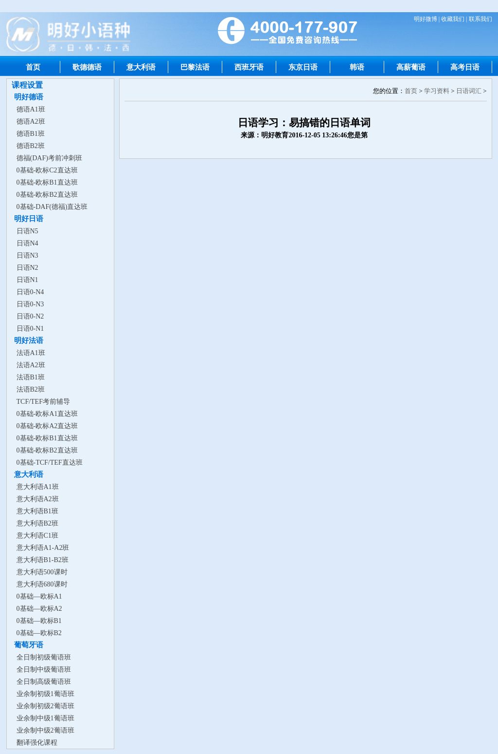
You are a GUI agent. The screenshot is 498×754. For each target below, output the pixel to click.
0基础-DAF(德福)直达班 (52, 206)
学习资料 (436, 90)
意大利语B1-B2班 (43, 560)
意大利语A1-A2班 (43, 547)
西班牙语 (249, 67)
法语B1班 (31, 377)
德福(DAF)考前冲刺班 (49, 158)
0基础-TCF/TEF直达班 (50, 462)
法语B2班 (31, 389)
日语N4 (27, 243)
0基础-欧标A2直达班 (47, 426)
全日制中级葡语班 (44, 669)
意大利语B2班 (37, 523)
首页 (33, 67)
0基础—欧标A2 (39, 608)
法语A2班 (31, 365)
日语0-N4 (30, 292)
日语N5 (27, 231)
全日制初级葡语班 (44, 657)
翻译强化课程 (37, 742)
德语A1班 (31, 109)
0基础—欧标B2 (39, 633)
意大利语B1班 (37, 511)
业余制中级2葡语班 (45, 730)
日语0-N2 (30, 316)
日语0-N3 (30, 304)
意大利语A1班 (38, 486)
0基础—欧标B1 (39, 620)
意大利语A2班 (38, 499)
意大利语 (141, 67)
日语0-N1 (30, 328)
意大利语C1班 (37, 535)
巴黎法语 (195, 67)
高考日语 (465, 67)
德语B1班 (31, 133)
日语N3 (27, 255)
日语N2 (27, 267)
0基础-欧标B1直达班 (47, 182)
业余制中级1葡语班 (45, 718)
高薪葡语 (411, 67)
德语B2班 (31, 146)
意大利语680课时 (42, 584)
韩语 (357, 67)
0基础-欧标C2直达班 (47, 170)
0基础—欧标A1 (39, 596)
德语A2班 (31, 121)
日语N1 (27, 279)
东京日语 (303, 67)
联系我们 (480, 19)
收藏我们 (452, 19)
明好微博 (425, 19)
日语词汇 (468, 90)
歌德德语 (87, 67)
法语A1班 (31, 353)
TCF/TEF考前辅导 (43, 401)
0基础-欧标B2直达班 (47, 194)
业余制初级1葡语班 (45, 693)
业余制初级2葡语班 (45, 706)
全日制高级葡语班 (44, 681)
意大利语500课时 (42, 572)
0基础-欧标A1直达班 (47, 413)
